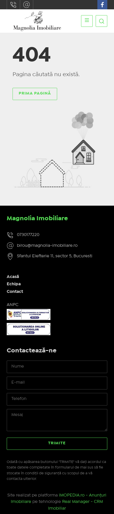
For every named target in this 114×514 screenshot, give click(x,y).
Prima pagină (35, 93)
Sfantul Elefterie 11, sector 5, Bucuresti (54, 256)
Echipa (14, 284)
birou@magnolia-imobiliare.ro (26, 4)
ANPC (12, 305)
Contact (15, 291)
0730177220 (13, 4)
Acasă (13, 277)
